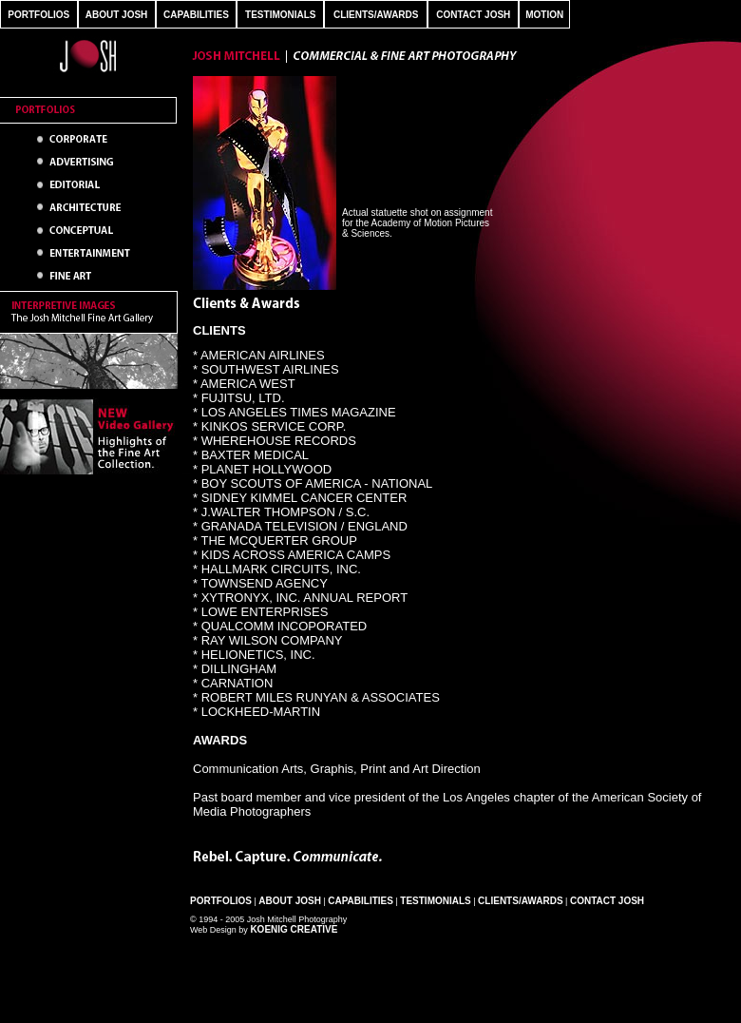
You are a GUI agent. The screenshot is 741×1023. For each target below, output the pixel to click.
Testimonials (435, 901)
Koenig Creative (293, 929)
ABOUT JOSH (117, 15)
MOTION (544, 15)
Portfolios (221, 901)
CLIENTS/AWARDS (375, 15)
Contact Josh (607, 901)
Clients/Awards (520, 901)
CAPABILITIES (196, 15)
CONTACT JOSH (473, 15)
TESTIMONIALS (280, 15)
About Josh (289, 901)
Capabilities (360, 901)
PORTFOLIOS (38, 15)
